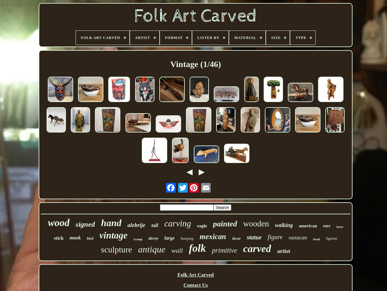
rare (326, 226)
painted (225, 223)
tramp (138, 239)
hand (111, 222)
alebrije (136, 225)
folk (197, 248)
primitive (224, 250)
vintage (113, 235)
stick (58, 238)
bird (90, 238)
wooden (256, 223)
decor (236, 238)
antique (151, 249)
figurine (331, 238)
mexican (213, 236)
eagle (202, 225)
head (316, 239)
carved (257, 248)
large (169, 238)
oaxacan (298, 238)
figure (275, 237)
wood (59, 222)
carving (177, 223)
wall (177, 250)
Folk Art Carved (195, 275)
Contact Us (196, 285)
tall (154, 225)
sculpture (116, 249)
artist (283, 251)
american (308, 225)
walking (284, 225)
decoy (153, 238)
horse (340, 227)
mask (75, 238)
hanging (187, 238)
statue (254, 237)
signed (85, 224)
